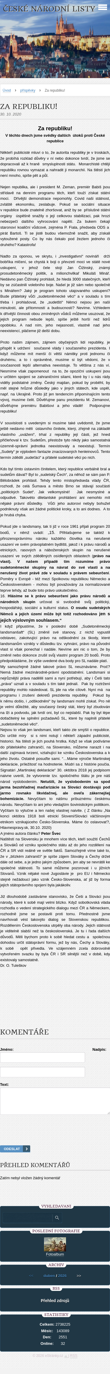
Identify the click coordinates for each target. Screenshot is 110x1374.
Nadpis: (99, 1049)
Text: (4, 1084)
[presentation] (55, 1137)
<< (31, 1281)
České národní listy (49, 9)
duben (49, 1281)
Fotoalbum (55, 1259)
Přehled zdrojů (55, 1306)
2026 (62, 1281)
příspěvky (27, 90)
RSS (73, 1361)
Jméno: (6, 1049)
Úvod (7, 90)
